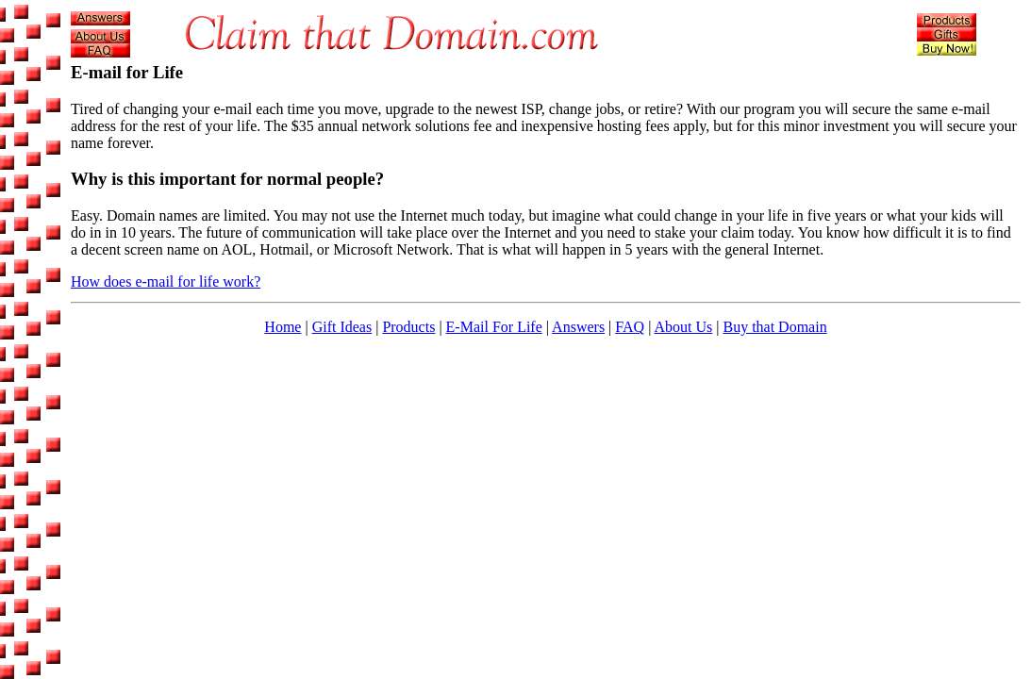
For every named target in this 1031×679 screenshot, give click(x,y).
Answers (578, 327)
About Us (683, 327)
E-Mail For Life (494, 327)
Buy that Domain (774, 327)
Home (282, 327)
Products (408, 327)
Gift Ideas (342, 327)
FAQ (629, 327)
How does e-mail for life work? (165, 281)
